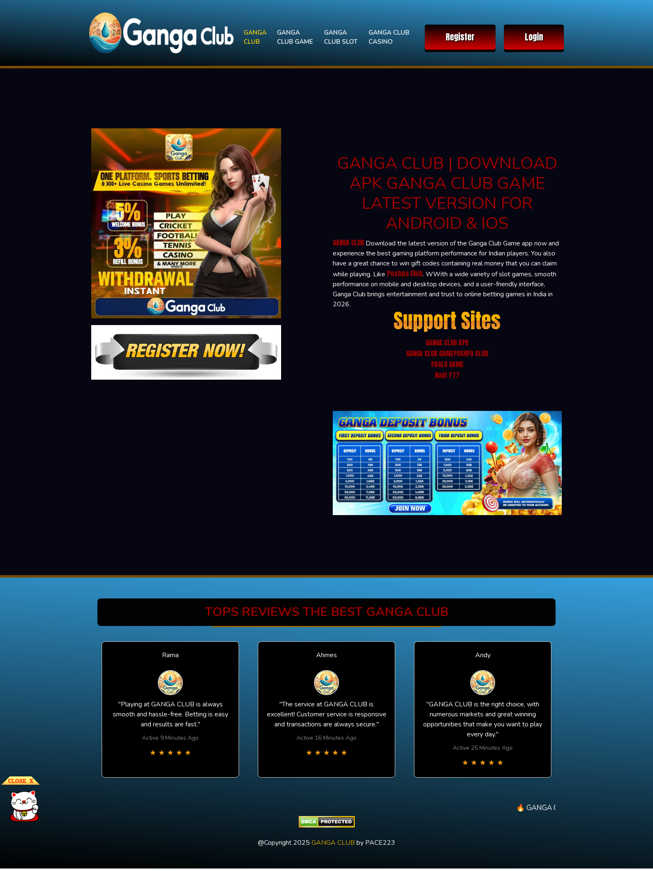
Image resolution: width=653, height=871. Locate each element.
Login (534, 36)
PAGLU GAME (447, 364)
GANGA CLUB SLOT (340, 37)
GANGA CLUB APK (447, 343)
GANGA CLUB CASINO (389, 37)
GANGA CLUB (255, 37)
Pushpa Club (405, 273)
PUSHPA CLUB (471, 353)
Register (460, 36)
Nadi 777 (447, 375)
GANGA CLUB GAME (295, 37)
